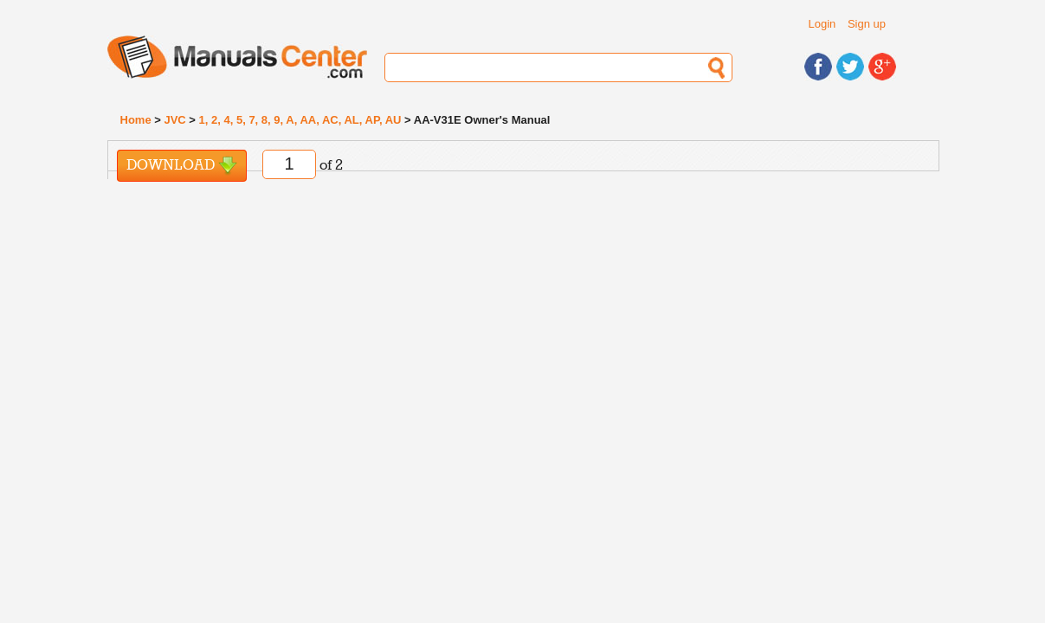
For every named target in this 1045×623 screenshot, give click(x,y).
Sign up (867, 23)
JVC (174, 119)
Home (136, 119)
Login (822, 23)
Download (181, 166)
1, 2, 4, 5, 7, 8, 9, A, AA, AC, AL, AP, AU (300, 119)
